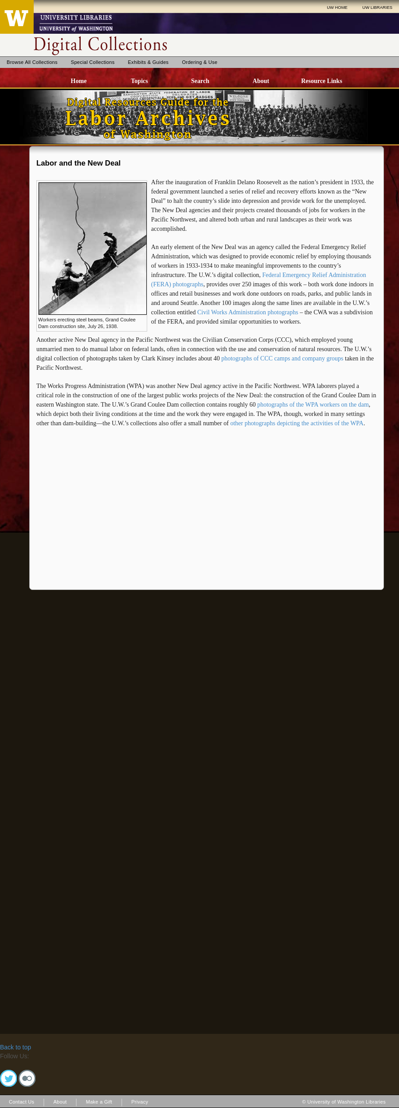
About (261, 81)
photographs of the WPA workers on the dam (313, 404)
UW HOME (337, 7)
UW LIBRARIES (377, 7)
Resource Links (321, 81)
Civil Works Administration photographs (247, 312)
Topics (139, 81)
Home (79, 81)
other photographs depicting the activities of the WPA (297, 423)
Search (200, 81)
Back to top (15, 1047)
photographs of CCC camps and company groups (282, 358)
